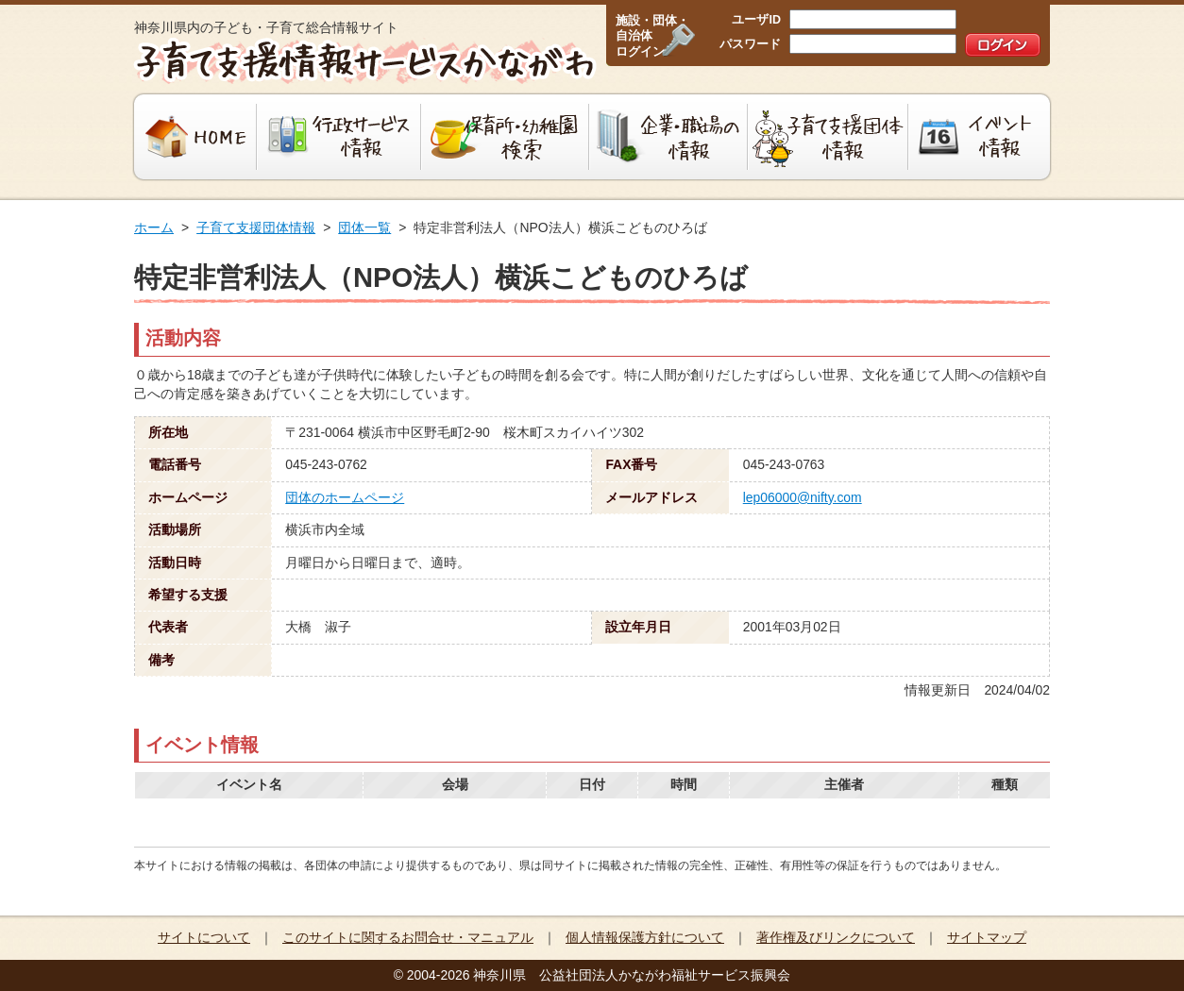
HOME (193, 137)
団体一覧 (364, 227)
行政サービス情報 (339, 137)
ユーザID (756, 19)
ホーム (154, 227)
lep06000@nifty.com (802, 497)
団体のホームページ (344, 497)
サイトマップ (986, 937)
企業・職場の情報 (668, 137)
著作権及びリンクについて (835, 937)
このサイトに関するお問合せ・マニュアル (407, 937)
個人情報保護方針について (645, 937)
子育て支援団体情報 (828, 137)
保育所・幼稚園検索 (505, 137)
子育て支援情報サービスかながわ (363, 61)
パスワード (750, 44)
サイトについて (204, 937)
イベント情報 (981, 137)
